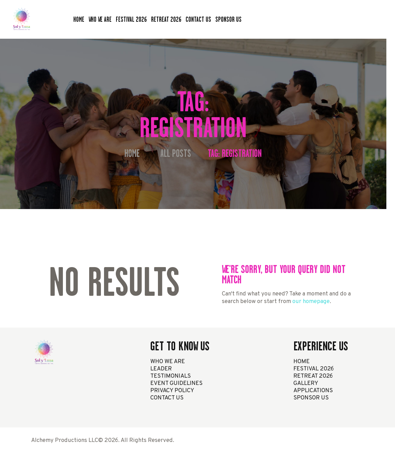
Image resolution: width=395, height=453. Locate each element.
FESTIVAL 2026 (313, 368)
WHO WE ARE (167, 361)
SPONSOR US (311, 398)
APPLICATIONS (313, 390)
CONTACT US (167, 398)
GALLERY (305, 383)
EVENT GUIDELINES (176, 383)
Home (132, 153)
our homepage (311, 301)
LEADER (161, 368)
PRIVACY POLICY (172, 390)
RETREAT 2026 (313, 376)
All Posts (175, 153)
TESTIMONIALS (170, 376)
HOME (301, 361)
